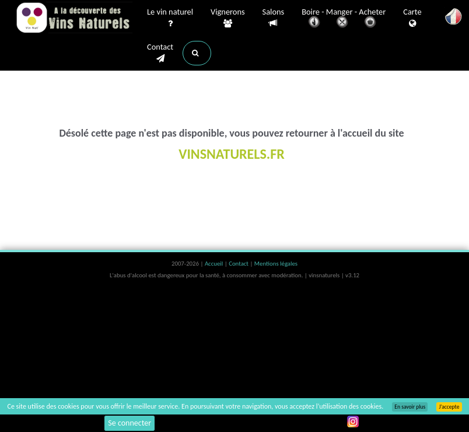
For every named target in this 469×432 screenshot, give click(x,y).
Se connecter (129, 423)
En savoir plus (409, 406)
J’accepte (449, 406)
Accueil (215, 263)
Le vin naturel (170, 18)
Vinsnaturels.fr (74, 18)
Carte (412, 18)
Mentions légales (276, 263)
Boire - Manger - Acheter (344, 19)
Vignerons (228, 18)
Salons (273, 18)
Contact (160, 53)
